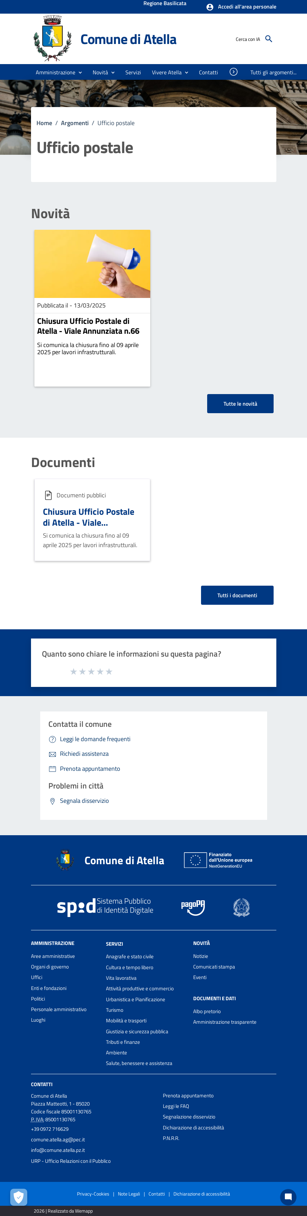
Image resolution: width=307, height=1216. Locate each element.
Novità (50, 213)
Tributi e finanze (123, 1042)
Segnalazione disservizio (189, 1117)
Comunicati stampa (214, 967)
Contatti (41, 1084)
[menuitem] (209, 72)
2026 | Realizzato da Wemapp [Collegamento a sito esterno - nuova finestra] (63, 1210)
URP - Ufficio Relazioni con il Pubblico (71, 1161)
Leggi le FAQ (176, 1106)
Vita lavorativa (121, 978)
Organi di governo (50, 967)
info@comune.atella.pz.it (58, 1150)
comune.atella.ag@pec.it (58, 1139)
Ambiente (116, 1052)
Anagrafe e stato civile (130, 956)
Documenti (63, 462)
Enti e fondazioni (48, 988)
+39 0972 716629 (49, 1129)
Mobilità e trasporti (126, 1020)
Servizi (114, 943)
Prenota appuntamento (188, 1095)
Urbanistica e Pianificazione (135, 999)
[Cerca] (268, 38)
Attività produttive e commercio (140, 988)
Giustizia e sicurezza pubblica (137, 1031)
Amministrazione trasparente (225, 1022)
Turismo (114, 1010)
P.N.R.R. (171, 1138)
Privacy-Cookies (93, 1193)
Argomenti (75, 122)
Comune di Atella (128, 38)
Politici (38, 999)
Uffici (36, 977)
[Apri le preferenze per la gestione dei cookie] (18, 1197)
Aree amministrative (53, 956)
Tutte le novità (240, 404)
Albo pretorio (207, 1011)
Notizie (200, 956)
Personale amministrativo (59, 1009)
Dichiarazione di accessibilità (193, 1127)
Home (44, 122)
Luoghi (38, 1020)
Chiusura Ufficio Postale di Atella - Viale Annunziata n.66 (88, 326)
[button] (241, 7)
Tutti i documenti (237, 595)
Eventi (199, 977)
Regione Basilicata (164, 3)
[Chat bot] (288, 1197)
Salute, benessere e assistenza (139, 1063)
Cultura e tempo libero (129, 967)
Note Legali (129, 1193)
